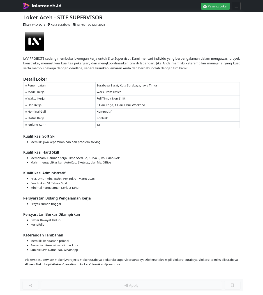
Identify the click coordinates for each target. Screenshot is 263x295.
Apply (131, 285)
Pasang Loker (215, 6)
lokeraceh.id (47, 5)
